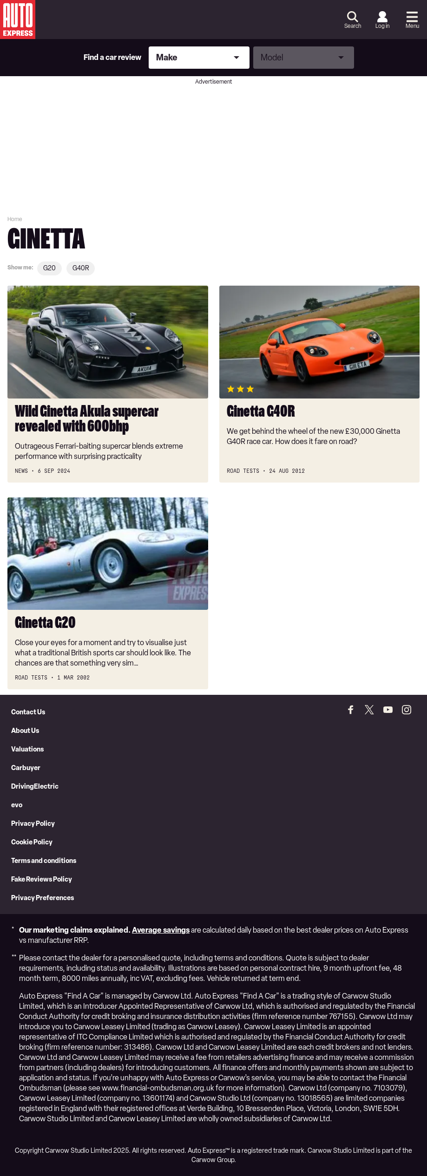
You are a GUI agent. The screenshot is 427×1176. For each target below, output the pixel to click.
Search (352, 26)
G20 (49, 268)
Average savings (161, 930)
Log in (382, 26)
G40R (80, 268)
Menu (412, 26)
